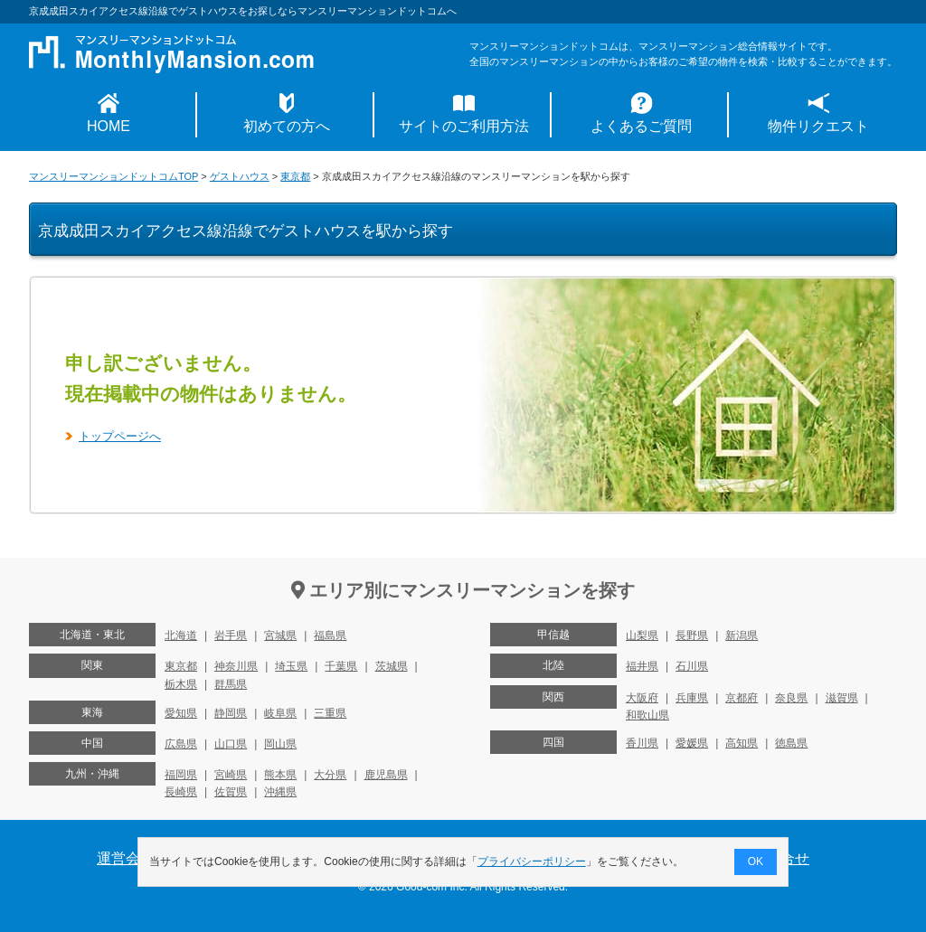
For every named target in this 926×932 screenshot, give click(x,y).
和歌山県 (647, 715)
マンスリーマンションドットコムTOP (113, 176)
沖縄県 (280, 792)
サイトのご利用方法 (464, 126)
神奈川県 (236, 666)
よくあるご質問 (641, 126)
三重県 (330, 713)
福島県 (330, 635)
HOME (108, 126)
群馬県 (230, 684)
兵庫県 (692, 698)
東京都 (295, 176)
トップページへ (120, 436)
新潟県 (741, 635)
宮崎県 (230, 774)
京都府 (741, 698)
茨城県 (391, 666)
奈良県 (791, 698)
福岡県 (181, 774)
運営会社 (126, 858)
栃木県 (181, 684)
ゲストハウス (239, 176)
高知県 (741, 743)
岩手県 (230, 635)
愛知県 (181, 713)
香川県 (642, 743)
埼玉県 (291, 666)
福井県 (642, 666)
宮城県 (280, 635)
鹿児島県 (386, 774)
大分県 (330, 774)
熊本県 (280, 774)
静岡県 (230, 713)
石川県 (692, 666)
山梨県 (642, 635)
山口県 (230, 744)
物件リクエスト (818, 126)
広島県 (181, 744)
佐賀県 (230, 792)
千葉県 (341, 666)
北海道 (181, 635)
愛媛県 (692, 743)
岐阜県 (280, 713)
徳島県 (791, 743)
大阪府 (642, 698)
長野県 (692, 635)
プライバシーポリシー (531, 861)
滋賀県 (842, 698)
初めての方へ (286, 126)
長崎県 (181, 792)
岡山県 (280, 744)
